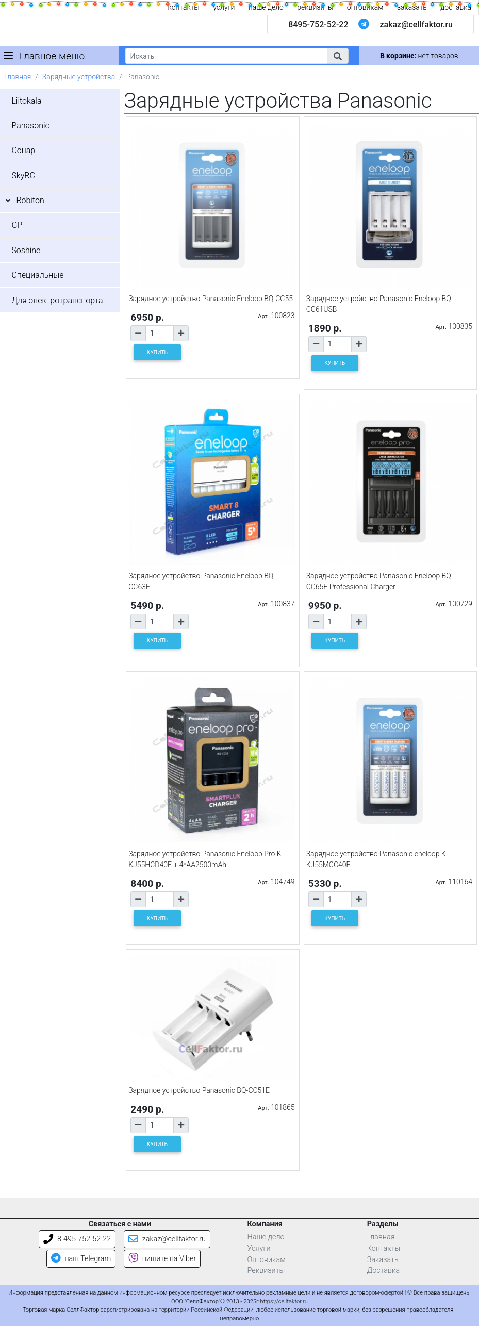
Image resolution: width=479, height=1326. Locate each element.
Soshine (25, 250)
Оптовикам (266, 1259)
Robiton (30, 200)
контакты (184, 7)
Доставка (383, 1270)
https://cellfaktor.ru (284, 1301)
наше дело (266, 7)
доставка (455, 7)
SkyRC (23, 175)
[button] (338, 56)
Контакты (384, 1248)
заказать (412, 7)
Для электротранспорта (57, 300)
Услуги (259, 1248)
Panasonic (30, 125)
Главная (17, 77)
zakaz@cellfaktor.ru (416, 24)
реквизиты (315, 7)
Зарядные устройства (78, 77)
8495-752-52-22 (318, 24)
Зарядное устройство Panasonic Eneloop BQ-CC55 (210, 298)
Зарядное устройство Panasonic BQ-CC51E (199, 1090)
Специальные (37, 275)
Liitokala (26, 101)
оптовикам (365, 7)
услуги (224, 7)
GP (16, 225)
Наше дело (266, 1237)
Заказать (383, 1259)
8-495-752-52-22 (77, 1239)
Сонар (23, 150)
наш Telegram (81, 1258)
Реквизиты (266, 1270)
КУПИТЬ (157, 352)
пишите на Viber (162, 1258)
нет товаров (419, 56)
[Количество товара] (159, 333)
